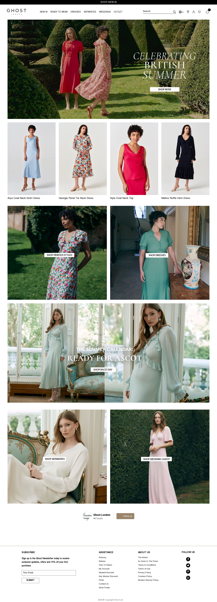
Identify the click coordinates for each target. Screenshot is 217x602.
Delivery (102, 549)
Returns (102, 553)
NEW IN (43, 12)
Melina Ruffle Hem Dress (175, 198)
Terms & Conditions (147, 557)
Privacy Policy (144, 564)
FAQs (101, 572)
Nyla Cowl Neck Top (121, 198)
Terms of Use (144, 561)
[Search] (159, 12)
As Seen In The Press (148, 553)
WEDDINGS (105, 12)
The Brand (143, 549)
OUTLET (118, 12)
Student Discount (106, 564)
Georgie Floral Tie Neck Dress (76, 198)
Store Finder (104, 580)
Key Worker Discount (108, 568)
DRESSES (76, 12)
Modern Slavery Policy (148, 572)
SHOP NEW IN (109, 2)
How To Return (105, 557)
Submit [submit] (30, 572)
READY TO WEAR (59, 12)
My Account (104, 561)
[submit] (174, 12)
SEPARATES (90, 12)
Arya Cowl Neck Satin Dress (24, 198)
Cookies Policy (145, 568)
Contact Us (104, 576)
